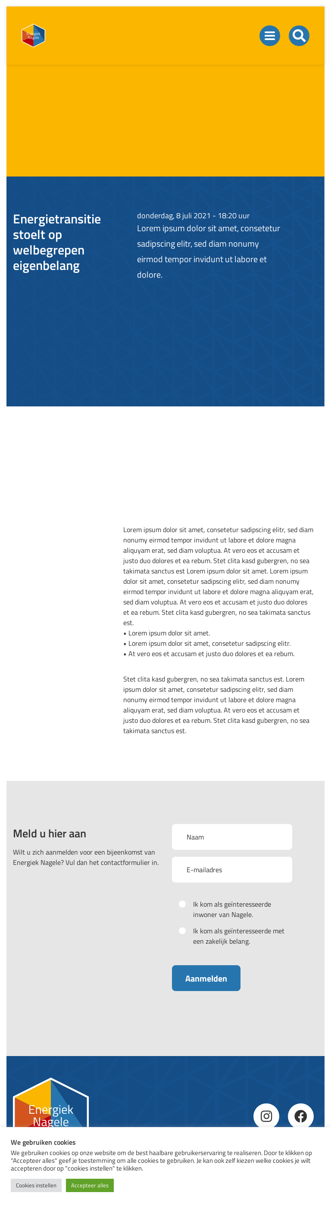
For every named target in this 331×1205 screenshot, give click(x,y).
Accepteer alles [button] (90, 1185)
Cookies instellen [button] (36, 1185)
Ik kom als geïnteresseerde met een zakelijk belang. (238, 936)
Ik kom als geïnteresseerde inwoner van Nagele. (232, 909)
